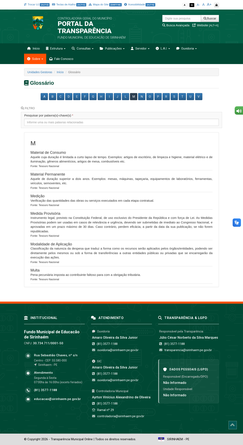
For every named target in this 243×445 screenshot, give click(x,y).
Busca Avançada (176, 25)
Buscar (210, 18)
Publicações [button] (112, 48)
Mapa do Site (105, 4)
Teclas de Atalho (69, 4)
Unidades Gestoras (39, 72)
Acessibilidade (139, 4)
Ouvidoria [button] (186, 48)
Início (33, 48)
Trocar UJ (37, 4)
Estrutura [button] (56, 48)
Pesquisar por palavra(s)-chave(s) (48, 115)
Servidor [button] (140, 48)
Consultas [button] (83, 48)
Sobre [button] (35, 59)
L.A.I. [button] (163, 48)
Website (205, 25)
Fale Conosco (61, 59)
